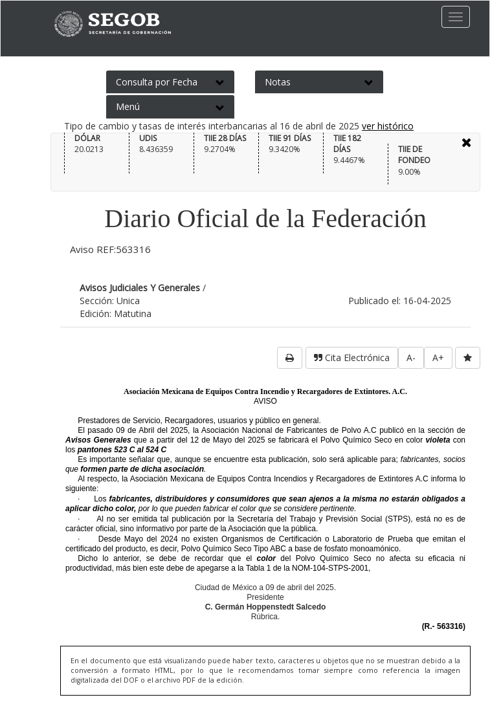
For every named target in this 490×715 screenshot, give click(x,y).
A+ (438, 357)
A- (411, 357)
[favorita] (467, 358)
